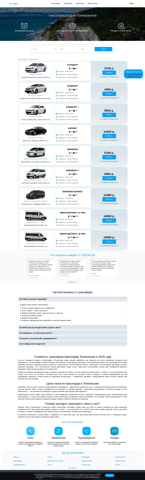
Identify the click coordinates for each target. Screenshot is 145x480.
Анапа (49, 457)
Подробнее (72, 282)
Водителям (80, 3)
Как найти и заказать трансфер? (33, 299)
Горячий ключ (120, 457)
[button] (29, 268)
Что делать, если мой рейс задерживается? (38, 338)
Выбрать (109, 73)
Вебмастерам (92, 3)
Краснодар (17, 461)
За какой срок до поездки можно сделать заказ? (40, 328)
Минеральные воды (55, 461)
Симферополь (19, 465)
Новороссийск (86, 461)
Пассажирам (55, 3)
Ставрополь (86, 465)
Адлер (16, 457)
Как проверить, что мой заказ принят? (36, 333)
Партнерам (68, 3)
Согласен (110, 475)
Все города (72, 468)
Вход (131, 3)
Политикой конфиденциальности (54, 477)
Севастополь (120, 461)
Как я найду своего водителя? (32, 344)
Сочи (49, 465)
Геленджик (85, 457)
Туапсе (118, 465)
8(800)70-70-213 (133, 72)
